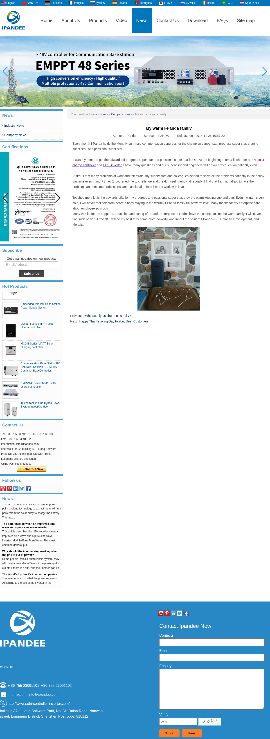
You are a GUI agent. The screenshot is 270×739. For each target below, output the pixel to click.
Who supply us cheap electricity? (108, 316)
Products (98, 20)
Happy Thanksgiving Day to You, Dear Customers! (114, 321)
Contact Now (31, 469)
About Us (70, 20)
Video (121, 20)
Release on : (186, 135)
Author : (119, 135)
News (141, 20)
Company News (15, 135)
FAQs (222, 20)
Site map (246, 20)
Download (198, 20)
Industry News (14, 125)
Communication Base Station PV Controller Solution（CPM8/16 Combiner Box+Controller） (40, 368)
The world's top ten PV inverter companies (29, 575)
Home (46, 20)
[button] (129, 103)
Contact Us (167, 20)
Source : (150, 135)
